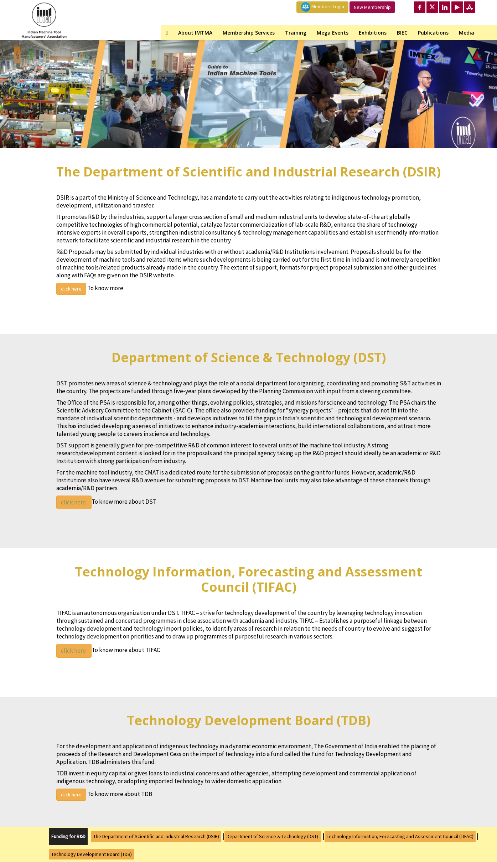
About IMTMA (195, 32)
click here (71, 289)
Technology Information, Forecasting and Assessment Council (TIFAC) (400, 836)
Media (466, 32)
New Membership (372, 7)
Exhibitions (373, 32)
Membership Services (249, 32)
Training (295, 32)
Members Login (322, 7)
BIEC (402, 32)
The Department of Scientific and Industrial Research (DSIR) (156, 836)
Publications (433, 32)
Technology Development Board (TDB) (91, 854)
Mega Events (332, 32)
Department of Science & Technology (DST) (273, 836)
